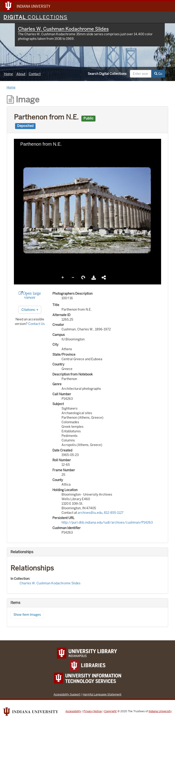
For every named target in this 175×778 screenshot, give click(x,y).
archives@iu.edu (90, 513)
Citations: (29, 310)
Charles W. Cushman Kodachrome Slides (63, 29)
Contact (35, 74)
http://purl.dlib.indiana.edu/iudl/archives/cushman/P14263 (107, 522)
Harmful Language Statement (102, 694)
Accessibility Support (67, 694)
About (20, 74)
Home (8, 74)
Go (158, 74)
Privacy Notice (92, 711)
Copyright (110, 711)
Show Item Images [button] (27, 615)
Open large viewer (32, 295)
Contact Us (36, 324)
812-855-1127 (114, 513)
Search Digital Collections (107, 74)
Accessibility (73, 711)
